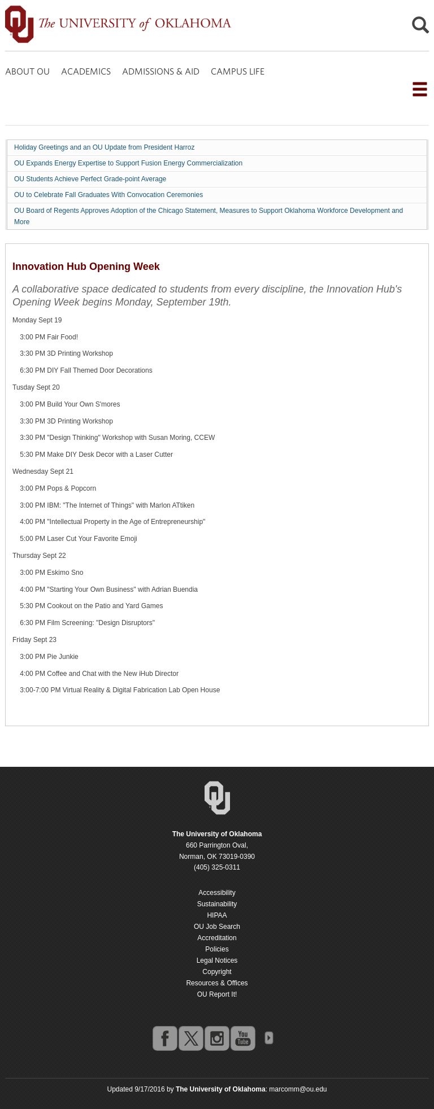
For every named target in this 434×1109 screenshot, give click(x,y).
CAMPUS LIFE (237, 71)
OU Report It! (217, 994)
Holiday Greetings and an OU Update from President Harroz (104, 147)
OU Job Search (217, 927)
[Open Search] (420, 28)
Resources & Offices (217, 983)
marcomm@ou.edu (298, 1089)
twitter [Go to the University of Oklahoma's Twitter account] (190, 1038)
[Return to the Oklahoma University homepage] (217, 834)
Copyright (216, 972)
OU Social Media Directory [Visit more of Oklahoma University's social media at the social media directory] (268, 1038)
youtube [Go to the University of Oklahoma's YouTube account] (242, 1038)
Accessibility (216, 893)
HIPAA (217, 915)
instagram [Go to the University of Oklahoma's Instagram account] (216, 1038)
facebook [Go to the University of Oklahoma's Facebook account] (164, 1038)
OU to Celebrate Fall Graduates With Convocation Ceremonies (108, 195)
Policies (216, 949)
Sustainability (217, 904)
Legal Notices (217, 960)
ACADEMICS (86, 71)
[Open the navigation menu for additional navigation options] (420, 89)
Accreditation (216, 938)
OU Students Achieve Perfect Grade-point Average (90, 179)
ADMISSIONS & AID (160, 71)
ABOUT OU (27, 71)
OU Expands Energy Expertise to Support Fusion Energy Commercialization (128, 163)
